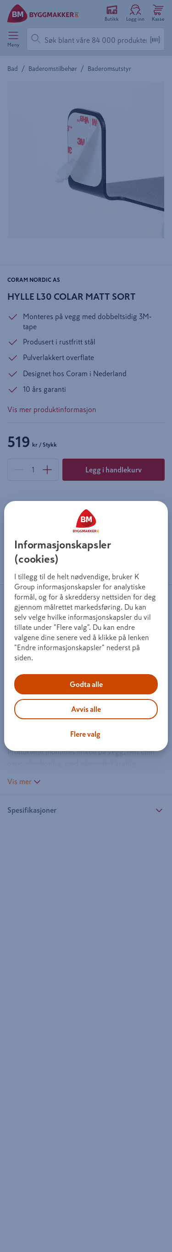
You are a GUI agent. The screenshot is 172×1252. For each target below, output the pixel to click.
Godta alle (86, 684)
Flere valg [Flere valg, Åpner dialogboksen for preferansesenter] (85, 734)
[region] (85, 626)
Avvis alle (86, 709)
